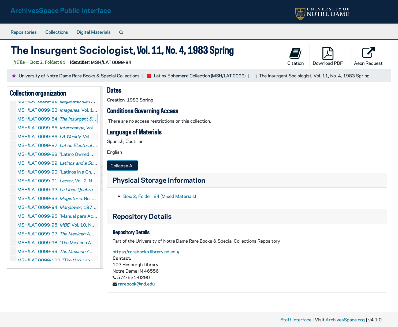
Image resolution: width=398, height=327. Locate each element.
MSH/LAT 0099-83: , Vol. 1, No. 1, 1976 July (73, 110)
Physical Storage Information (159, 179)
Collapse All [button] (122, 165)
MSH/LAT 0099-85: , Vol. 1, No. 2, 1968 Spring (78, 127)
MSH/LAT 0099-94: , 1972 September (68, 207)
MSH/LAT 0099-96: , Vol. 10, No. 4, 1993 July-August (77, 225)
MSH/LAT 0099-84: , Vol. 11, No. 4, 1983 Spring (93, 119)
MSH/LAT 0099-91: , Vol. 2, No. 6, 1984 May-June (75, 180)
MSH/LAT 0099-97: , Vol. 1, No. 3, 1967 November (93, 233)
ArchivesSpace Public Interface (60, 10)
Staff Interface (295, 319)
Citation (295, 56)
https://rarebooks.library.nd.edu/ (146, 251)
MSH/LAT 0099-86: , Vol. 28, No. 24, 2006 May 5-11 (82, 136)
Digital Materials (94, 32)
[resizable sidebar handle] (102, 177)
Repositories (24, 32)
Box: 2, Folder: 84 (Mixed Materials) (159, 196)
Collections (56, 32)
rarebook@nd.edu (136, 284)
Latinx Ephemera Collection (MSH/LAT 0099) (200, 75)
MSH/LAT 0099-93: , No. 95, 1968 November (75, 198)
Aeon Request (368, 56)
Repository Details (142, 216)
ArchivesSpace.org (345, 319)
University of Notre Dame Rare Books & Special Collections (79, 75)
